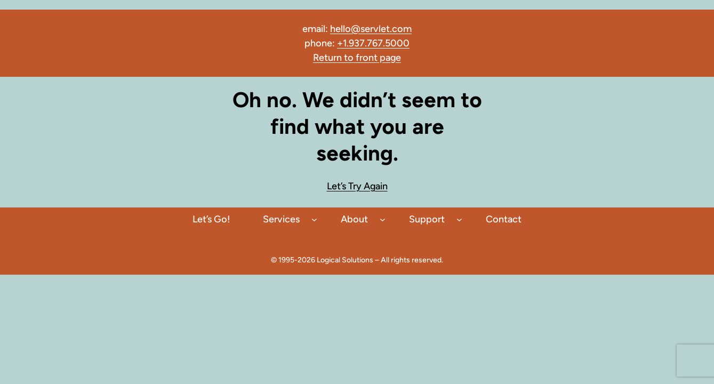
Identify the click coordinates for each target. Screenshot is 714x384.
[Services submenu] (314, 219)
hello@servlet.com (371, 29)
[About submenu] (383, 219)
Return (328, 57)
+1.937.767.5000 (373, 43)
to (349, 57)
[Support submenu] (459, 219)
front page (377, 57)
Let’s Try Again (357, 186)
